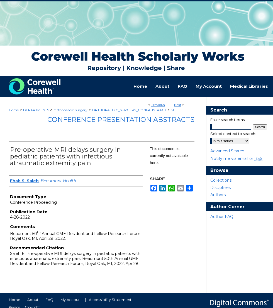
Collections (220, 180)
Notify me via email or (236, 158)
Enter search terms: (227, 119)
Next (177, 105)
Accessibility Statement (110, 299)
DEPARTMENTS (36, 110)
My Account (71, 299)
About (32, 299)
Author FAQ (221, 216)
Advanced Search (227, 150)
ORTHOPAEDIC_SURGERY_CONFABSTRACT (129, 110)
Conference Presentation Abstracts (120, 119)
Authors (218, 194)
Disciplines (220, 187)
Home (14, 110)
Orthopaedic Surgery (70, 110)
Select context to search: (233, 133)
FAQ (49, 299)
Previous (158, 105)
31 (172, 110)
